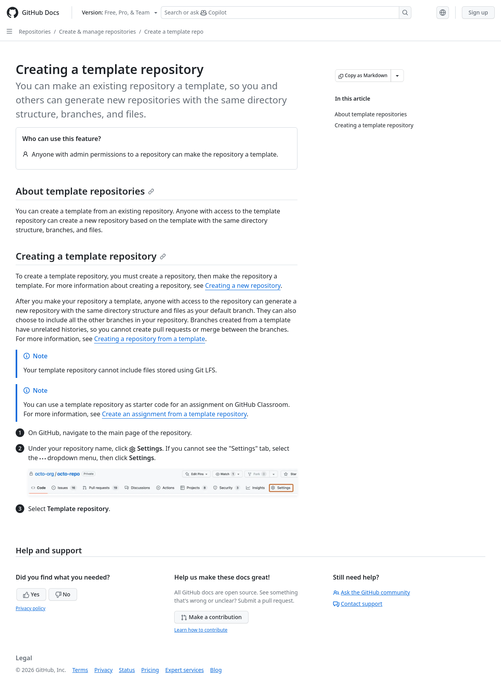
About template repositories (85, 190)
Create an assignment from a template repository (174, 414)
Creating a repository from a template (149, 338)
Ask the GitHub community (371, 592)
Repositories (35, 31)
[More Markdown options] (397, 75)
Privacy (103, 670)
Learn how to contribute (200, 630)
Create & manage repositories (97, 31)
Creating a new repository (243, 285)
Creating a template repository (91, 255)
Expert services (184, 670)
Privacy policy (30, 608)
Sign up (478, 12)
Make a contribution (211, 617)
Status (127, 670)
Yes (31, 594)
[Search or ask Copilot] (286, 12)
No (62, 594)
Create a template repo (173, 31)
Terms (80, 670)
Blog (216, 670)
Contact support (357, 603)
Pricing (150, 670)
